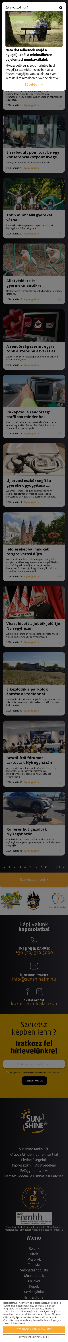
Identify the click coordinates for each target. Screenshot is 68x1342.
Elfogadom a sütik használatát (34, 1329)
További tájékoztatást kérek (34, 1337)
